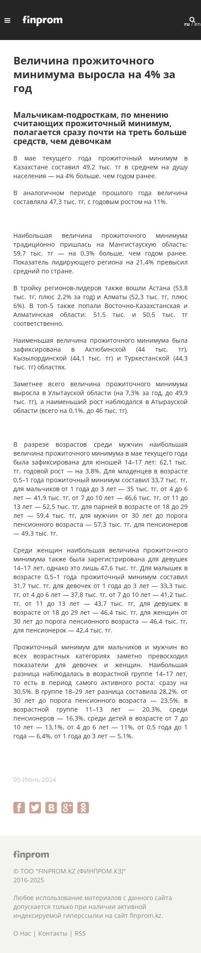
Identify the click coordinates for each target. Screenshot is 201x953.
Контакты (53, 933)
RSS (80, 933)
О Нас (22, 933)
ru (187, 24)
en (197, 24)
